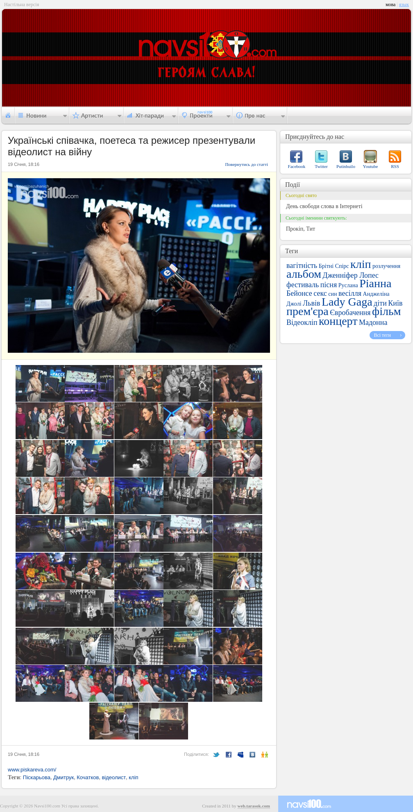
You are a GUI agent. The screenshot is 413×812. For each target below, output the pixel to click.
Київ (395, 303)
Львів (311, 303)
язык (404, 4)
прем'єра (307, 311)
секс (320, 293)
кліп (133, 777)
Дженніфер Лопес (350, 275)
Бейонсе (299, 293)
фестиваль (302, 285)
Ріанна (375, 283)
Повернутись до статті (246, 164)
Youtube (370, 166)
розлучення (386, 266)
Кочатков (88, 777)
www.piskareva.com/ (32, 770)
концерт (338, 321)
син (332, 294)
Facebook (297, 166)
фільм (386, 311)
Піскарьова (36, 777)
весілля (349, 293)
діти (380, 303)
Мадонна (373, 322)
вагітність (301, 265)
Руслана (348, 285)
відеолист (114, 777)
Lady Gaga (347, 301)
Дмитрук (63, 777)
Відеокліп (302, 322)
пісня (328, 285)
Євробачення (350, 312)
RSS (395, 166)
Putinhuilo (345, 166)
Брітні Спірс (334, 266)
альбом (303, 274)
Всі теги (382, 335)
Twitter (321, 166)
